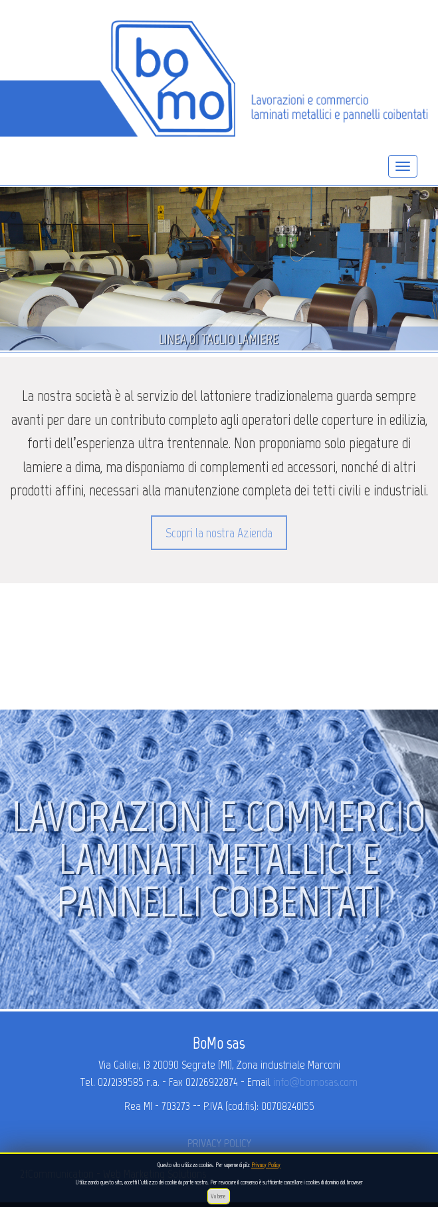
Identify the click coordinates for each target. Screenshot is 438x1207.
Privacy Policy (265, 1164)
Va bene (219, 1196)
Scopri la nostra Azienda (219, 533)
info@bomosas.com (315, 1082)
